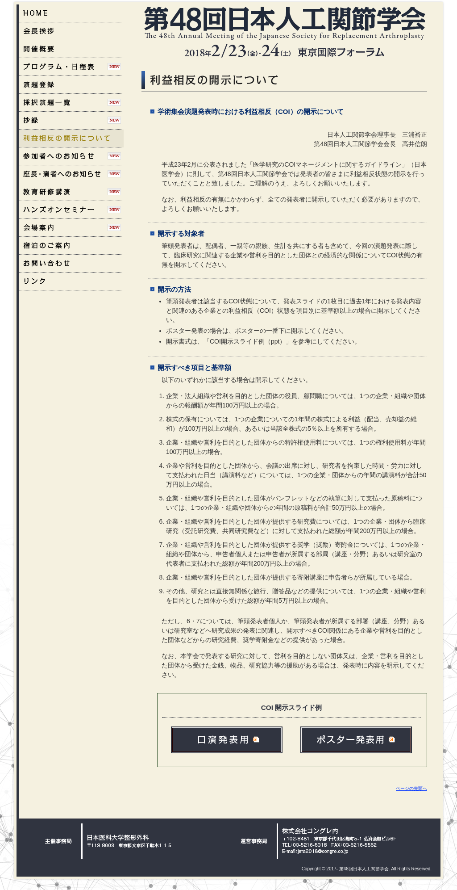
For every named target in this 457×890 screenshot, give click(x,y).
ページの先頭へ (411, 788)
